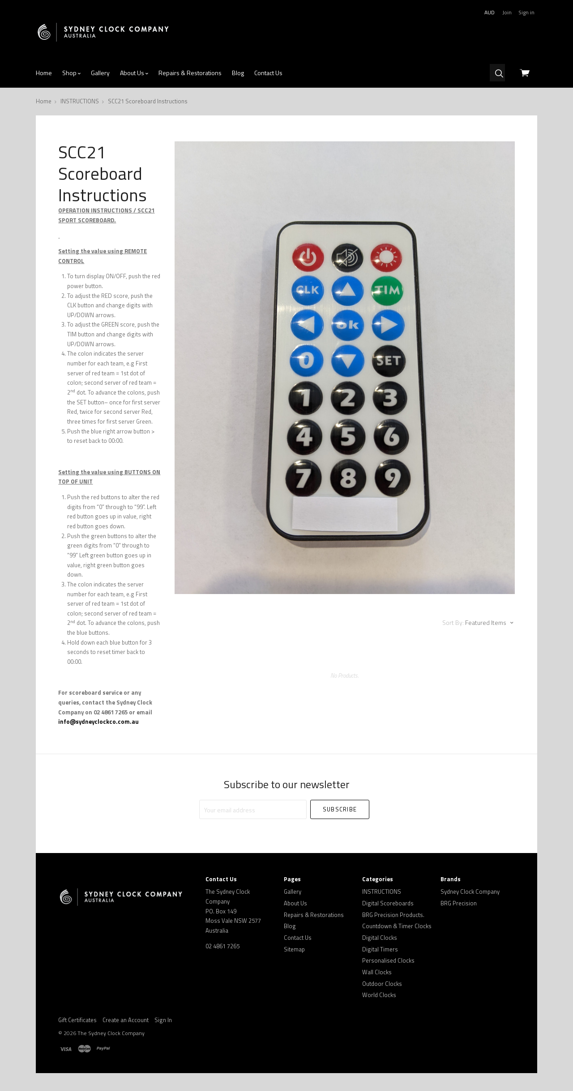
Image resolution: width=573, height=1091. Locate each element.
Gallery (100, 72)
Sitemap (294, 949)
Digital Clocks (379, 937)
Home (44, 72)
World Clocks (379, 994)
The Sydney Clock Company (111, 1033)
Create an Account (126, 1019)
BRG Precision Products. (393, 914)
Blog (238, 72)
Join (507, 12)
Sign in (526, 12)
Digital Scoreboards (388, 903)
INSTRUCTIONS (381, 891)
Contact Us (268, 72)
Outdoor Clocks (382, 983)
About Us (134, 72)
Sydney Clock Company (470, 891)
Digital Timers (380, 949)
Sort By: (453, 622)
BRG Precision (458, 903)
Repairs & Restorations (190, 72)
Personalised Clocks (388, 960)
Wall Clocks (377, 972)
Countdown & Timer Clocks (397, 925)
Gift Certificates (77, 1019)
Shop (71, 72)
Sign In (163, 1019)
